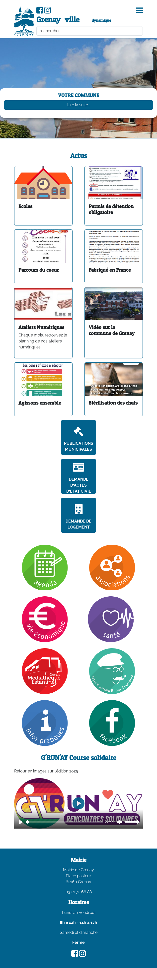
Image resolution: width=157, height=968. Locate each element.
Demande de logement (78, 517)
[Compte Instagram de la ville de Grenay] (47, 11)
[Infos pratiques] (45, 722)
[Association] (112, 567)
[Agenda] (45, 567)
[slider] (64, 822)
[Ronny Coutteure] (112, 670)
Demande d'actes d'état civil (78, 478)
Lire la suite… (78, 105)
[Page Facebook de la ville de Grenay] (39, 11)
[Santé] (112, 619)
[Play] (21, 822)
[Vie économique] (45, 619)
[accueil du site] (24, 21)
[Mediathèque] (45, 670)
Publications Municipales (78, 439)
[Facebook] (112, 722)
